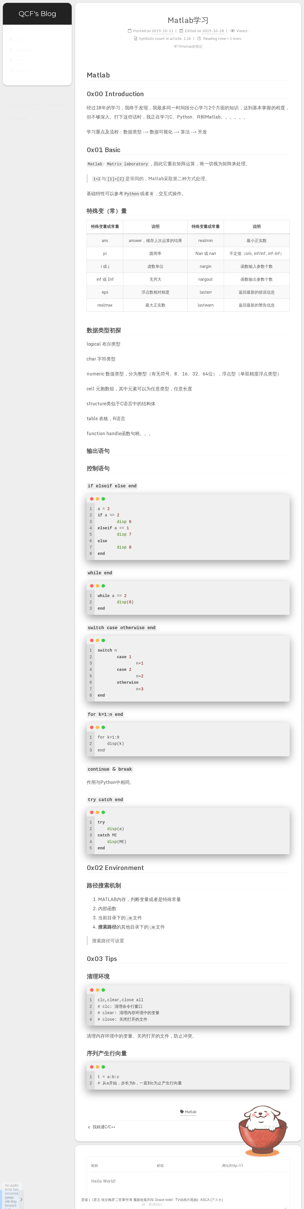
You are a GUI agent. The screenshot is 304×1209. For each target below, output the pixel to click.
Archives (19, 65)
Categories (21, 55)
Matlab (188, 1109)
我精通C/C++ (101, 1124)
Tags (16, 45)
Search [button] (18, 76)
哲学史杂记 (276, 1124)
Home (17, 34)
